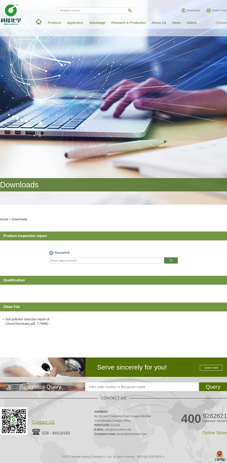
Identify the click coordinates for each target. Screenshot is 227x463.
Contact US (43, 422)
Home (4, 219)
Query (213, 387)
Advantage (97, 22)
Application (75, 22)
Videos (191, 22)
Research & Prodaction (128, 22)
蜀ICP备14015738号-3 (150, 456)
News (176, 22)
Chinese (221, 22)
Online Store (219, 10)
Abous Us (159, 22)
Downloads (193, 10)
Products (54, 22)
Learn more (211, 367)
